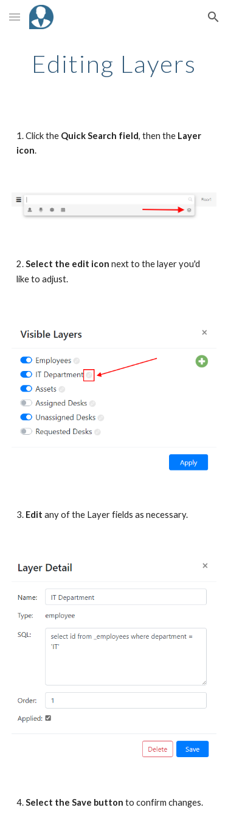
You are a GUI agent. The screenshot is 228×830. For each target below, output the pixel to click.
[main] (114, 64)
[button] (14, 16)
